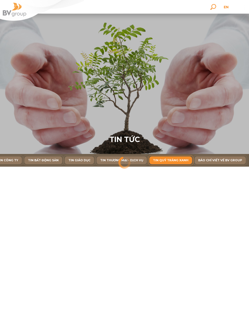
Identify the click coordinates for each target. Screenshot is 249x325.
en (226, 7)
